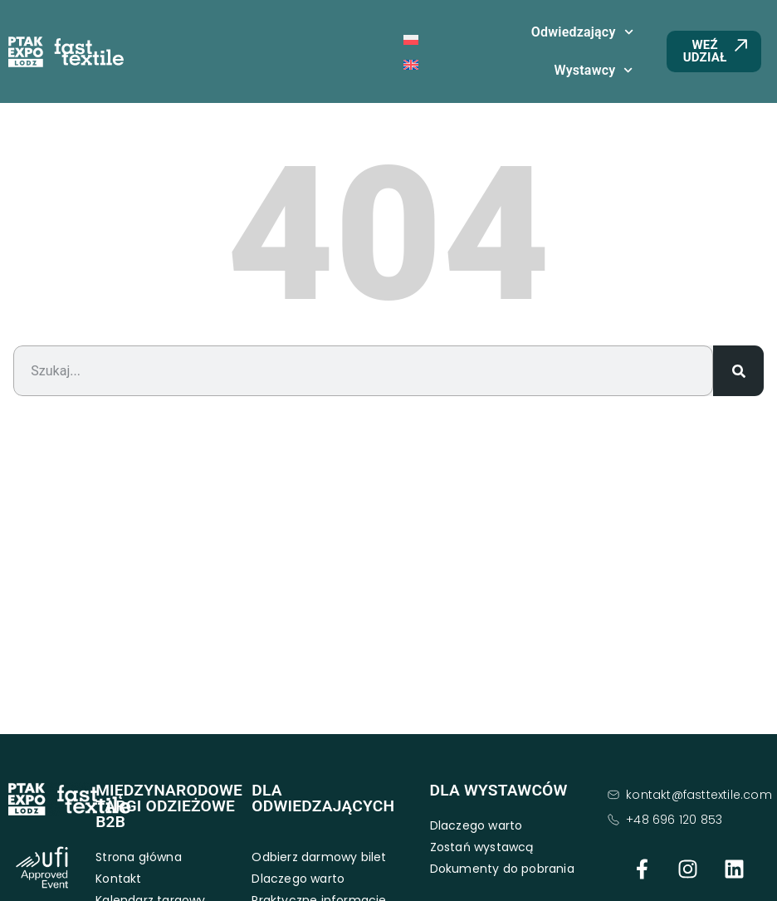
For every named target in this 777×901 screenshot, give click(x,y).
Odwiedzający (582, 32)
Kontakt (118, 878)
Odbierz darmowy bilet (319, 857)
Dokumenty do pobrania (502, 868)
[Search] (738, 370)
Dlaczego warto (298, 878)
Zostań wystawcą (482, 847)
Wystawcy (593, 70)
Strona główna (138, 857)
